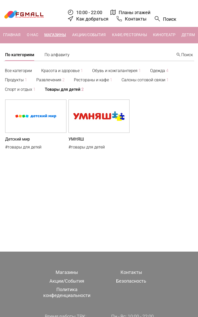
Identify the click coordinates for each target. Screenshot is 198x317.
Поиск (169, 19)
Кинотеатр (164, 35)
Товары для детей (64, 89)
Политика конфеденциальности (66, 292)
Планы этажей (134, 12)
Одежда (159, 70)
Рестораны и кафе (93, 79)
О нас (32, 35)
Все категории (18, 70)
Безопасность (131, 281)
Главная (12, 35)
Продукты (16, 79)
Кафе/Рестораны (129, 35)
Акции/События (89, 35)
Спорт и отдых (20, 89)
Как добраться (92, 19)
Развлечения (50, 79)
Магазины (55, 35)
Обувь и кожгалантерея (116, 70)
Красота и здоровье (62, 70)
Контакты (136, 19)
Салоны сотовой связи (145, 79)
